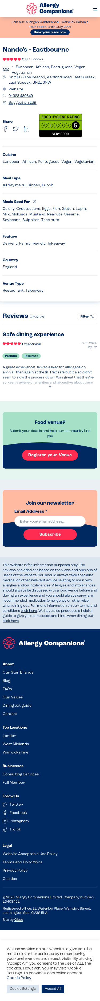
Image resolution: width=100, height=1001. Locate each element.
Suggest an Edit (23, 103)
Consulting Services (21, 774)
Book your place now (50, 32)
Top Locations (15, 728)
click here (29, 611)
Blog (6, 681)
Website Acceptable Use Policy (30, 854)
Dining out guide (17, 706)
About (8, 664)
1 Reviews (36, 59)
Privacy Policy (15, 871)
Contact (10, 714)
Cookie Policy (19, 978)
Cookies (10, 879)
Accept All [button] (53, 989)
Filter (87, 316)
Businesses (13, 766)
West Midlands (16, 744)
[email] (50, 521)
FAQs (7, 689)
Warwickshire (15, 753)
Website (16, 89)
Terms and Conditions (22, 862)
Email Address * (30, 511)
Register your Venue (50, 455)
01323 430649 (21, 96)
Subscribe (50, 534)
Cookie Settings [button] (23, 989)
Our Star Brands (18, 673)
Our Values (13, 697)
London (9, 736)
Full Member (14, 783)
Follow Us (11, 796)
